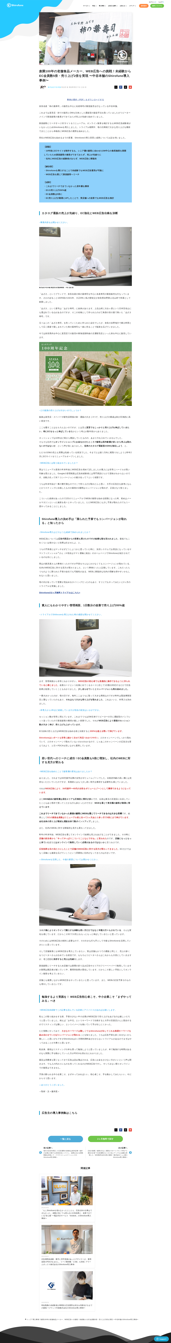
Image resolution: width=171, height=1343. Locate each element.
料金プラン (40, 1291)
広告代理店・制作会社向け (45, 1304)
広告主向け (40, 1263)
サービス (85, 6)
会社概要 (108, 1272)
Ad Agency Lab (76, 1275)
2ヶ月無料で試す (105, 1139)
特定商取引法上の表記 (113, 1278)
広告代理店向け (41, 1265)
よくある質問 (41, 1282)
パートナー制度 (111, 1263)
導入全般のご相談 (111, 1290)
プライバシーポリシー (113, 1280)
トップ (29, 1221)
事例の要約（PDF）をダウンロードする (85, 100)
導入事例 (101, 6)
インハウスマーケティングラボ (81, 1272)
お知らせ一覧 (75, 1263)
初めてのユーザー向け (43, 1316)
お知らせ (122, 6)
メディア (131, 6)
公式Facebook (75, 1287)
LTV (38, 1274)
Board (108, 1275)
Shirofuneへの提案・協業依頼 (115, 1293)
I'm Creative (40, 1271)
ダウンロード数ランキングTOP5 (47, 1313)
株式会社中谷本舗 (54, 87)
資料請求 (144, 6)
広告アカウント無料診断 (44, 1279)
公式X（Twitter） (76, 1290)
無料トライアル (157, 6)
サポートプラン (41, 1268)
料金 (93, 6)
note (72, 1278)
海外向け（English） (43, 1276)
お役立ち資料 (112, 6)
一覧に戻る (65, 1139)
